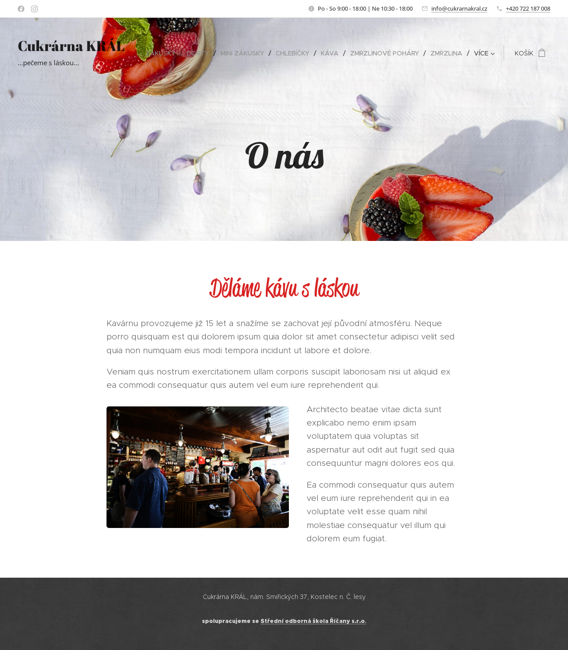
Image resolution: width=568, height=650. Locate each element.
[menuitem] (162, 53)
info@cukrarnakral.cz (459, 8)
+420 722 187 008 (528, 8)
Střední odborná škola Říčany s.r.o (312, 621)
